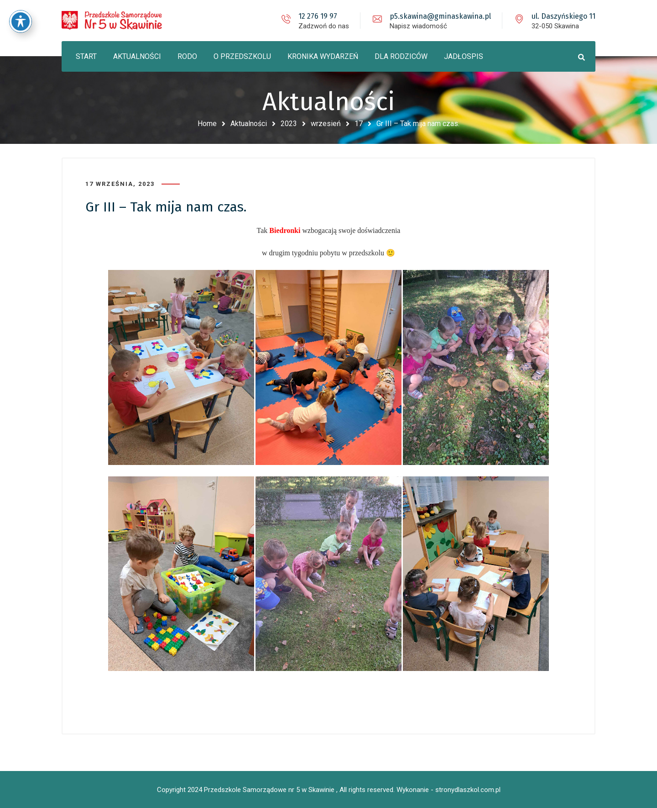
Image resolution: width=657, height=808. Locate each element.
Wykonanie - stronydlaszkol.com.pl (448, 790)
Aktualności (248, 123)
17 (359, 123)
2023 (289, 123)
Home (207, 123)
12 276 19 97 (317, 16)
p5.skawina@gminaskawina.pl (440, 16)
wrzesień (326, 123)
